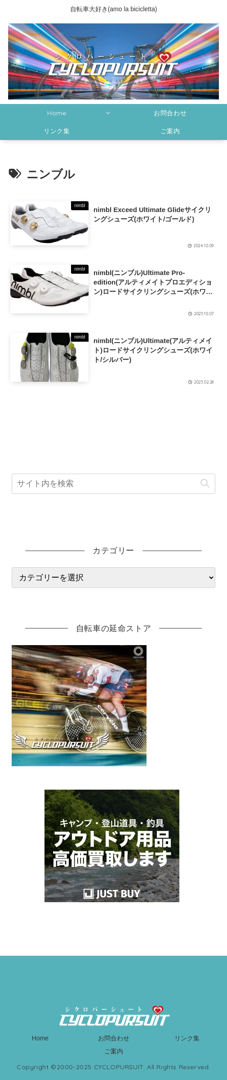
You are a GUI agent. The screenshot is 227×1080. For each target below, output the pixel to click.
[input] (113, 484)
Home (40, 1038)
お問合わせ (113, 1038)
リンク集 (187, 1038)
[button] (205, 484)
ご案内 (113, 1051)
